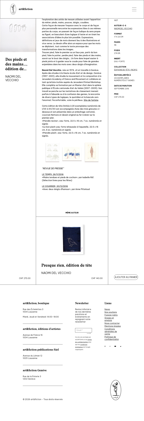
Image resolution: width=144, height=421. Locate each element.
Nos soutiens (111, 312)
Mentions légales (113, 326)
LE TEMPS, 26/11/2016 (53, 174)
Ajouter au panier (126, 277)
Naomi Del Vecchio (123, 28)
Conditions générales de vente (111, 331)
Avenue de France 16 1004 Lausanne (33, 336)
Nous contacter (112, 323)
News (107, 309)
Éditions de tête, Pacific (125, 70)
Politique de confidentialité (112, 338)
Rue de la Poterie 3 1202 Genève (32, 377)
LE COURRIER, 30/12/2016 (55, 186)
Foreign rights (111, 315)
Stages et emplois (109, 319)
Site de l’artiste (91, 100)
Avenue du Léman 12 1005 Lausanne (32, 356)
